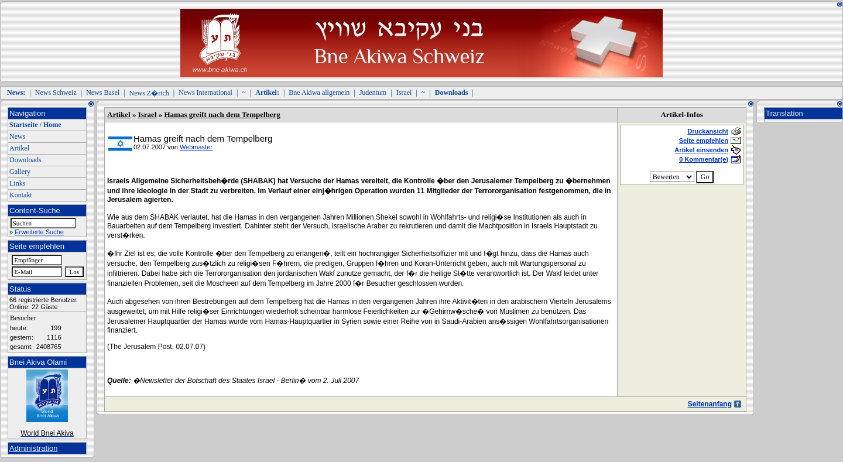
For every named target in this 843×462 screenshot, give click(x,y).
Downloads (25, 160)
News (17, 136)
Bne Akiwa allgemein (319, 92)
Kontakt (20, 195)
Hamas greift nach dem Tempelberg (222, 114)
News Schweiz (56, 92)
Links (17, 183)
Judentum (373, 92)
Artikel (19, 148)
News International (205, 92)
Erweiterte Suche (39, 231)
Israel (404, 92)
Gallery (19, 171)
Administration (33, 448)
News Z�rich (149, 93)
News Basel (102, 92)
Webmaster (196, 146)
